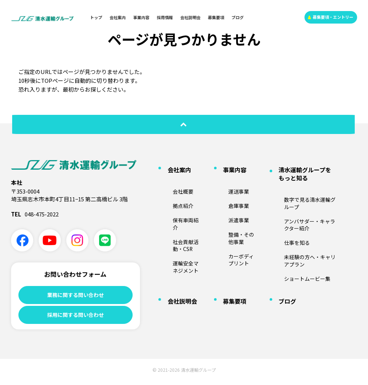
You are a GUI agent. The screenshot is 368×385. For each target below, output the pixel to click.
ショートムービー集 (295, 228)
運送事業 (228, 179)
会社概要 (173, 179)
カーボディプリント (239, 221)
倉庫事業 (228, 189)
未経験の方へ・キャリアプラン (306, 217)
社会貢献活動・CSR (183, 210)
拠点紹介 (173, 189)
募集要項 (216, 17)
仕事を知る (286, 206)
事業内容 (141, 17)
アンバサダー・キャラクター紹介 (308, 196)
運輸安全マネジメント (184, 224)
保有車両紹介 (177, 200)
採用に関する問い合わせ (75, 317)
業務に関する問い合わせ (75, 295)
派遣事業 (228, 200)
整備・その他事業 (237, 210)
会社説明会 (191, 17)
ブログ (238, 17)
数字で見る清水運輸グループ (303, 185)
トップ (96, 17)
